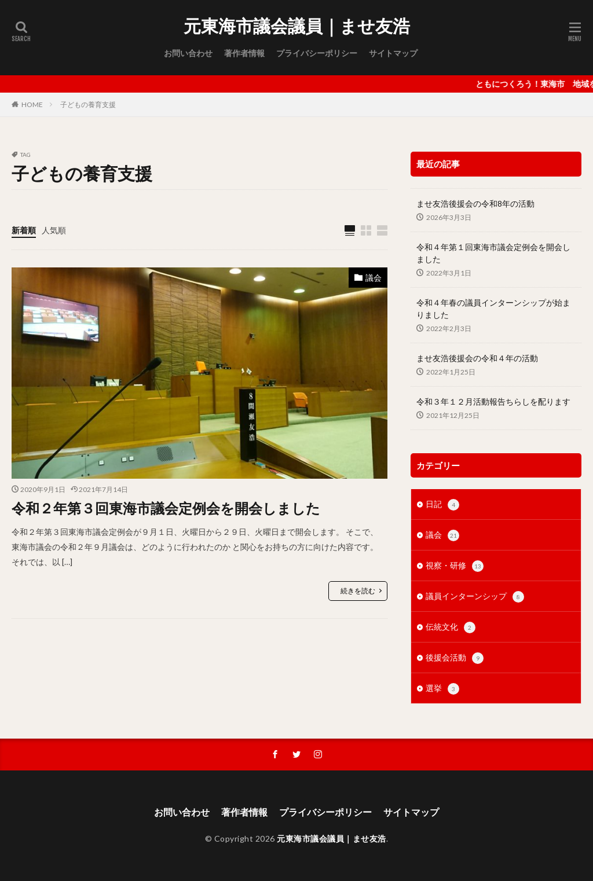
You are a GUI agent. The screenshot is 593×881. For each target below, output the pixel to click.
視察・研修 (455, 566)
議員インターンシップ (475, 597)
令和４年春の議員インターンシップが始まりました (493, 309)
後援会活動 (455, 658)
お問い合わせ (188, 53)
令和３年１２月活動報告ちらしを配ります (493, 401)
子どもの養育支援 (88, 104)
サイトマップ (393, 53)
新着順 (24, 230)
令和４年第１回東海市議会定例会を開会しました (493, 253)
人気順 (54, 230)
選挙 (442, 689)
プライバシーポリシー (316, 53)
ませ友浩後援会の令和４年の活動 (477, 358)
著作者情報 (244, 53)
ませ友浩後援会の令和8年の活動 (475, 203)
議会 (373, 277)
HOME (32, 104)
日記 (442, 505)
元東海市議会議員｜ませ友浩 (297, 26)
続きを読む (358, 590)
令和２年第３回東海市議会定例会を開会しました (166, 508)
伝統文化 (450, 627)
